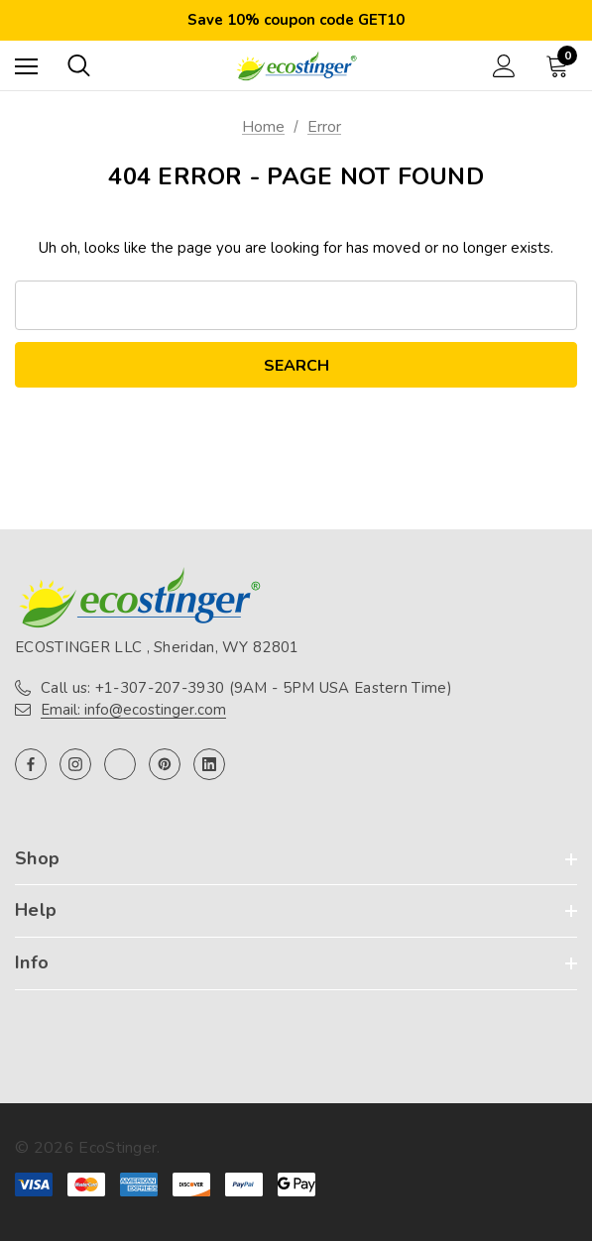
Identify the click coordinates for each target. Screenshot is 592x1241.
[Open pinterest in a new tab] (164, 764)
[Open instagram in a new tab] (75, 764)
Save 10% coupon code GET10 (296, 20)
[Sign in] (504, 66)
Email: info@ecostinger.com (133, 710)
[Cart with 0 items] (561, 65)
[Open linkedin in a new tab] (209, 764)
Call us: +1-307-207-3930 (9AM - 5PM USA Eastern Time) (246, 688)
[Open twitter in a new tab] (120, 764)
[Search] (78, 65)
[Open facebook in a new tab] (31, 764)
